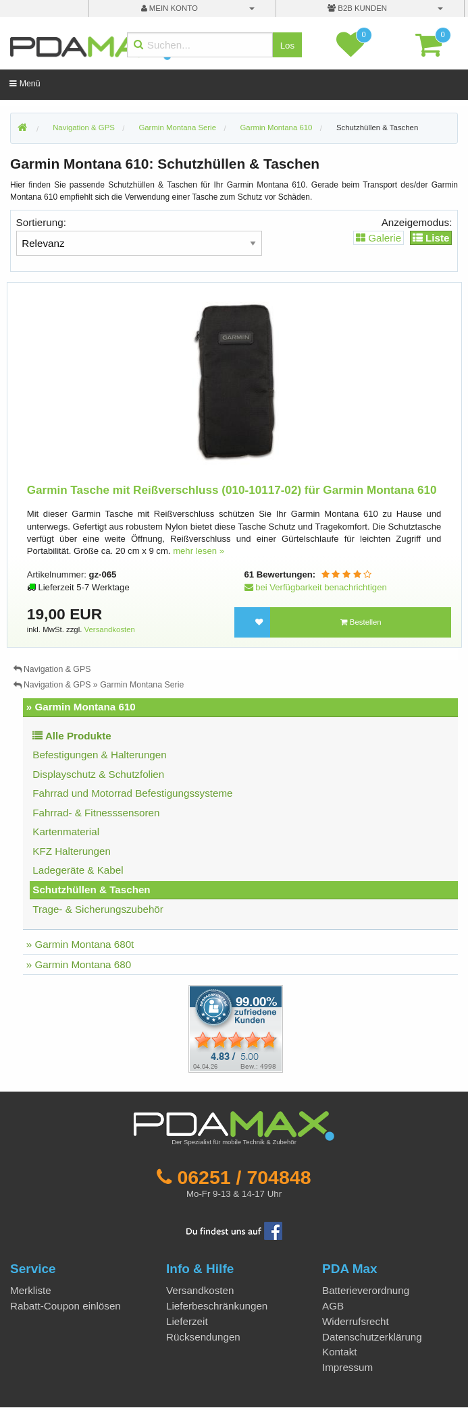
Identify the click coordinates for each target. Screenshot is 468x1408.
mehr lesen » (198, 551)
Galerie (378, 238)
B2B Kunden (357, 8)
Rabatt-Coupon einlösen (65, 1306)
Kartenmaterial (65, 831)
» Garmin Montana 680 (78, 964)
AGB (333, 1306)
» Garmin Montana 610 (81, 706)
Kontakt (339, 1351)
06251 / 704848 (244, 1177)
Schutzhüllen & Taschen (377, 127)
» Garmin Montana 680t (80, 944)
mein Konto (169, 8)
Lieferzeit (187, 1321)
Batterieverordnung (365, 1290)
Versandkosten (109, 629)
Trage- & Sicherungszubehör (97, 909)
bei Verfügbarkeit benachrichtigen (315, 587)
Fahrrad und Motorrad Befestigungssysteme (132, 793)
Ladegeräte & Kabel (77, 870)
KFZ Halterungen (71, 851)
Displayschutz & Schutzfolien (98, 774)
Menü (24, 83)
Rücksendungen (203, 1337)
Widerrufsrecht (355, 1321)
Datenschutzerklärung (372, 1337)
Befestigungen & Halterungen (99, 754)
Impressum (347, 1367)
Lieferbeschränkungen (216, 1306)
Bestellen (361, 622)
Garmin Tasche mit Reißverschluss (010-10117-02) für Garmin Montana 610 (232, 490)
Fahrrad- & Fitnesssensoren (95, 812)
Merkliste (30, 1290)
